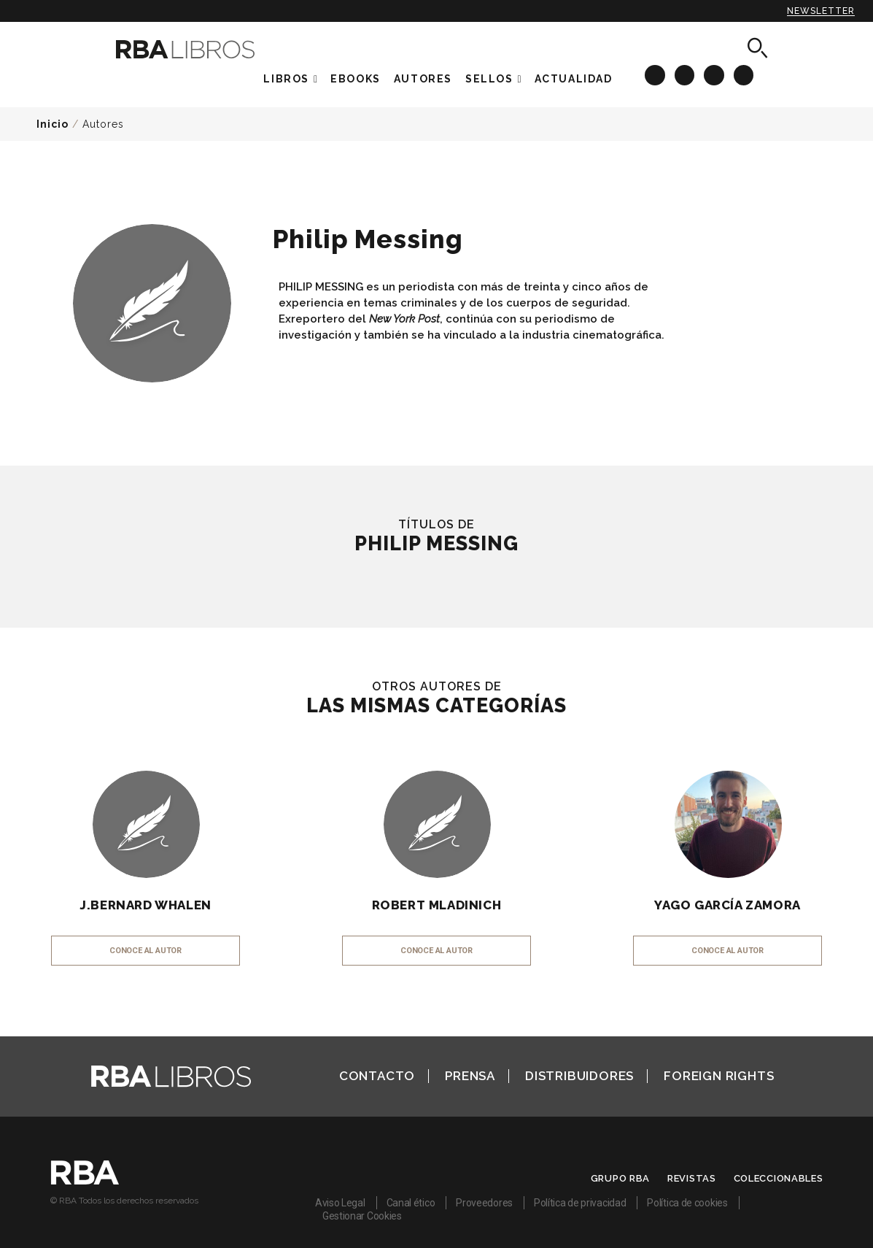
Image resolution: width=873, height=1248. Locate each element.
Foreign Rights (719, 1075)
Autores (103, 124)
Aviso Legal (340, 1203)
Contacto (377, 1075)
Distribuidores (579, 1075)
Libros (286, 79)
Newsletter (821, 11)
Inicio (52, 124)
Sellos (489, 79)
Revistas (691, 1178)
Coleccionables (778, 1178)
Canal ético (411, 1203)
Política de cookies (687, 1203)
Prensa (470, 1075)
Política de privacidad (580, 1203)
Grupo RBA (620, 1178)
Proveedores (484, 1203)
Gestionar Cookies (362, 1216)
